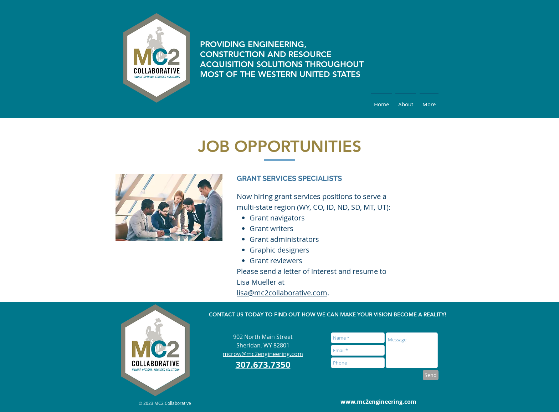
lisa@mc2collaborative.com (282, 292)
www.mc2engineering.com (378, 402)
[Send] (431, 375)
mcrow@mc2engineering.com (263, 354)
